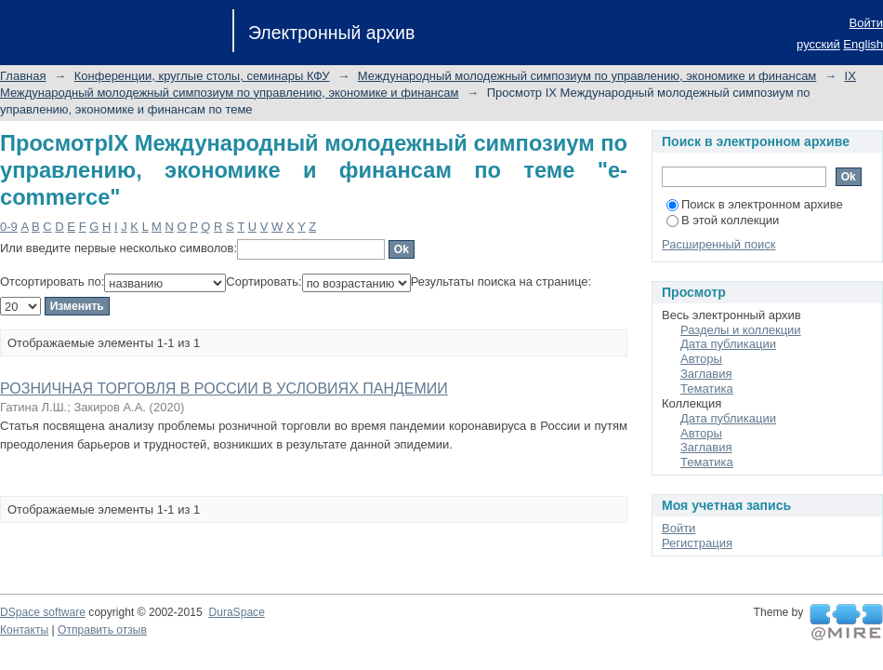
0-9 (9, 227)
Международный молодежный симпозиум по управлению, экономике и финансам (587, 76)
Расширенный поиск (718, 244)
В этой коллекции (722, 220)
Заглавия (706, 374)
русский (818, 44)
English (863, 44)
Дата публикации (728, 344)
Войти (866, 23)
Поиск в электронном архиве (754, 204)
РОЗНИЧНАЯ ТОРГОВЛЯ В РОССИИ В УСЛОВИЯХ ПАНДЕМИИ (224, 388)
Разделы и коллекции (740, 330)
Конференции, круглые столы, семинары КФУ (202, 76)
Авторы (701, 359)
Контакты (24, 629)
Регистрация (697, 543)
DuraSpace (236, 612)
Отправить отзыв (102, 629)
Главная (23, 76)
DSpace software (43, 612)
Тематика (706, 388)
